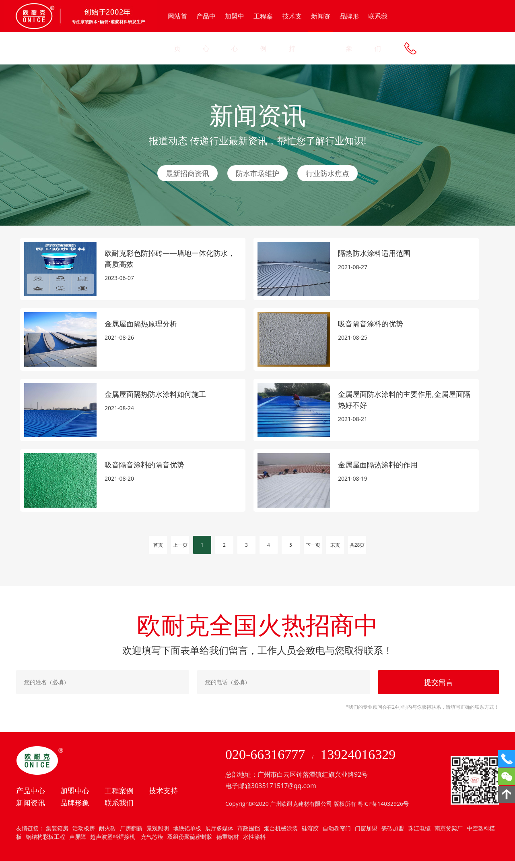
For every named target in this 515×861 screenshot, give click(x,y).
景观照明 (157, 828)
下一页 (313, 544)
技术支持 (292, 32)
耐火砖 (107, 828)
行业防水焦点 (327, 173)
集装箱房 (57, 828)
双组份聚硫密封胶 (189, 836)
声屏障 (77, 836)
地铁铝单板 (187, 828)
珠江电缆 (419, 828)
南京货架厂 (449, 828)
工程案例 (263, 32)
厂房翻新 (131, 828)
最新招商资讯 (187, 173)
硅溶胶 (310, 828)
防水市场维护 (257, 173)
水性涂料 (254, 836)
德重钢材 (227, 836)
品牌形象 (349, 32)
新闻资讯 (320, 22)
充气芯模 (151, 836)
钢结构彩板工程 (45, 836)
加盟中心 (234, 32)
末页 (335, 544)
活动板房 (83, 828)
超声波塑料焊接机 (112, 836)
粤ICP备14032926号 (383, 803)
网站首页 (177, 32)
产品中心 (206, 32)
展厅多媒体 (219, 828)
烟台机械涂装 (281, 828)
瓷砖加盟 (392, 828)
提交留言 (438, 682)
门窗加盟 (366, 828)
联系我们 (377, 32)
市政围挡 (248, 828)
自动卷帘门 (337, 828)
